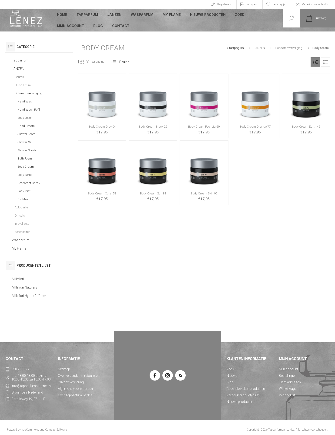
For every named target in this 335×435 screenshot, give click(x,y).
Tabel (315, 58)
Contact (84, 22)
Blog (61, 22)
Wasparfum (141, 15)
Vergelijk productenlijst (316, 4)
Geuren (19, 73)
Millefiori (18, 275)
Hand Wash (25, 97)
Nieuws (232, 372)
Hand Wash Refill (28, 105)
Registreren (224, 4)
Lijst (325, 58)
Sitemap (64, 365)
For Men (22, 195)
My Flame (169, 15)
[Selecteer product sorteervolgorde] (130, 58)
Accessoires (22, 228)
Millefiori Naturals (24, 283)
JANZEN (113, 15)
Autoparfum (22, 203)
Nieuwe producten (204, 15)
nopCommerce (30, 425)
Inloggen (252, 4)
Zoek (235, 15)
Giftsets (20, 211)
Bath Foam (24, 154)
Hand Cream (26, 122)
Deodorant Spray (28, 179)
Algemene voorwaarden (75, 385)
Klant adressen (290, 378)
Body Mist (23, 187)
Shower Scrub (26, 146)
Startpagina (235, 44)
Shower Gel (24, 138)
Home (62, 15)
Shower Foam (26, 130)
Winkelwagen (288, 385)
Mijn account (262, 15)
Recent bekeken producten (246, 385)
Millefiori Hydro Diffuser (29, 292)
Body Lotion (24, 114)
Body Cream (25, 162)
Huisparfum (23, 81)
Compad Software (56, 425)
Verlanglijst (287, 391)
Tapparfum (87, 15)
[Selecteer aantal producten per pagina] (84, 58)
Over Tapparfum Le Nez (75, 391)
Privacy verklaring (71, 378)
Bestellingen (287, 372)
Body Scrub (25, 171)
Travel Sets (22, 219)
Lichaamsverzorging (28, 89)
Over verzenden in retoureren (78, 372)
